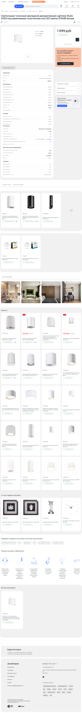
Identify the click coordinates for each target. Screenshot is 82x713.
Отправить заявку (65, 63)
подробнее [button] (48, 139)
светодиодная (48, 128)
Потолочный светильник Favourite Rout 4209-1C (71, 410)
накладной (49, 155)
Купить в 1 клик (68, 44)
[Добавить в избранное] (18, 195)
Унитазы (69, 692)
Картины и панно (51, 692)
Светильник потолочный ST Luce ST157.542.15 (29, 480)
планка (49, 153)
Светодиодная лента (62, 686)
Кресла (54, 689)
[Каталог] (19, 6)
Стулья (59, 689)
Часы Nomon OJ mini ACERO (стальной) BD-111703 (71, 521)
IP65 (19, 542)
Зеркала (70, 689)
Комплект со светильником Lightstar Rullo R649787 (50, 218)
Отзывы (9, 682)
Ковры (58, 692)
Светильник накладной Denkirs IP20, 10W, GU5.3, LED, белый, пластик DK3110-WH (70, 445)
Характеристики (8, 68)
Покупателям (10, 667)
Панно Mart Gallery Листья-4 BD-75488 (30, 522)
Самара (66, 1)
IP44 (34, 542)
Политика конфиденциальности (15, 685)
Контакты (9, 679)
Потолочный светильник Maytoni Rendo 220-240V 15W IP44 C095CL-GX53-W (9, 445)
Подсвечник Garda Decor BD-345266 (50, 522)
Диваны (49, 689)
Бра (44, 689)
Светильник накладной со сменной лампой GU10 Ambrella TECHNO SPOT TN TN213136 (51, 410)
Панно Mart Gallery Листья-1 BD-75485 (10, 522)
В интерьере (7, 277)
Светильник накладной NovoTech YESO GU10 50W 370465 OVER (30, 446)
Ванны (63, 692)
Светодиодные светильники (49, 686)
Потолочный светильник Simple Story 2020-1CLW (51, 446)
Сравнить (77, 22)
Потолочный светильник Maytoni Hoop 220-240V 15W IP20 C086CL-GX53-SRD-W (10, 410)
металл (49, 105)
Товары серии (6, 184)
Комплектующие (18, 184)
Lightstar (41, 33)
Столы (65, 689)
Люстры (71, 686)
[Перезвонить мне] (68, 102)
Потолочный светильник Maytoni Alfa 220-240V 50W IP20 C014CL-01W (10, 375)
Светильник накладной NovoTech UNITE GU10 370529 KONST (29, 339)
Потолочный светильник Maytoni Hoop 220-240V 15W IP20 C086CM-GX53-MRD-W (71, 374)
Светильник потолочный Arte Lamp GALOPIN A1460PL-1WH (50, 375)
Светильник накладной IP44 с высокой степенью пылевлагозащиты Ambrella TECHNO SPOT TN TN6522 (30, 410)
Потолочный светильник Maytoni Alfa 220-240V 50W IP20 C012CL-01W (30, 375)
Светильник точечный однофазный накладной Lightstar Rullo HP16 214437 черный (30, 217)
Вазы (44, 692)
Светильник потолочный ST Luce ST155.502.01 (9, 480)
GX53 (50, 131)
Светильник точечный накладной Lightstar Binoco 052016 (9, 339)
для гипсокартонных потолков (8, 542)
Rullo (40, 35)
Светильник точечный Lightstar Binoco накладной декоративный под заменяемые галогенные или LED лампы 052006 (51, 337)
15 (50, 134)
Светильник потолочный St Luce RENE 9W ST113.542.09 (51, 480)
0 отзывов (5, 22)
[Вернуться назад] (2, 11)
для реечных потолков (58, 542)
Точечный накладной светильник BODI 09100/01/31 (71, 339)
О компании (3, 1)
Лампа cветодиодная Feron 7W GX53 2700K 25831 (10, 259)
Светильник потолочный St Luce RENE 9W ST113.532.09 (71, 480)
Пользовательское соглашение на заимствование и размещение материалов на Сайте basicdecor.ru (18, 701)
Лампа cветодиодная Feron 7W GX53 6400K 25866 (30, 259)
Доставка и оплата (12, 673)
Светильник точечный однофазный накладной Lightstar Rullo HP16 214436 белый (10, 217)
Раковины (45, 695)
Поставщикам (10, 676)
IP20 (50, 150)
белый (49, 107)
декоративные (27, 542)
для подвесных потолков (44, 542)
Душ (51, 695)
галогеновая (41, 128)
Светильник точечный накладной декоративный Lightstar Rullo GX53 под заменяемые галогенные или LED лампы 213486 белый (11, 618)
